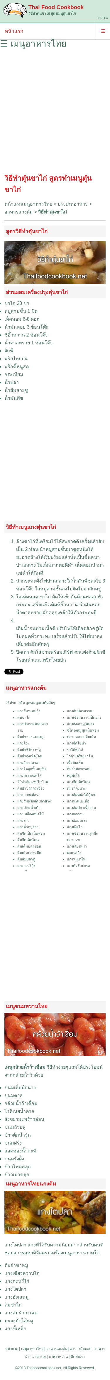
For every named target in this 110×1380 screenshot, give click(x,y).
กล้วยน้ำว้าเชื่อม (21, 1103)
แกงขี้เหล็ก (15, 1328)
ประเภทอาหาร (72, 203)
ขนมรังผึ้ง (14, 1158)
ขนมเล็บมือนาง (20, 1087)
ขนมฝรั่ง (13, 1142)
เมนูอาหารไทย (32, 1349)
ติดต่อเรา (78, 1357)
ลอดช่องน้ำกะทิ (20, 1150)
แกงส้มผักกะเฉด (21, 1312)
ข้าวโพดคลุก (17, 1166)
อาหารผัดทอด (81, 1349)
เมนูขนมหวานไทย (27, 1006)
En (106, 18)
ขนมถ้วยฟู (15, 1127)
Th (99, 18)
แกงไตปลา (15, 1244)
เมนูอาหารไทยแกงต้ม (31, 1184)
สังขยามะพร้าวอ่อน (24, 1119)
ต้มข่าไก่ (13, 1304)
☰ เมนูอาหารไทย (33, 43)
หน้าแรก (14, 31)
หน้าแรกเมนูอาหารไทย (28, 203)
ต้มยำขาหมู (16, 1265)
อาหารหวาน (58, 1357)
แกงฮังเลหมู (16, 1296)
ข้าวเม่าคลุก (16, 1174)
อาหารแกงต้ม (18, 211)
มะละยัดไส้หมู (18, 1320)
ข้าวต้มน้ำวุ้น (17, 1135)
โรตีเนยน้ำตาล (19, 1111)
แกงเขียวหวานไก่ (22, 1273)
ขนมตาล (13, 1095)
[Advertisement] (55, 113)
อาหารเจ (39, 1357)
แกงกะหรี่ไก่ (16, 1281)
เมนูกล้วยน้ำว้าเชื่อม (24, 1067)
